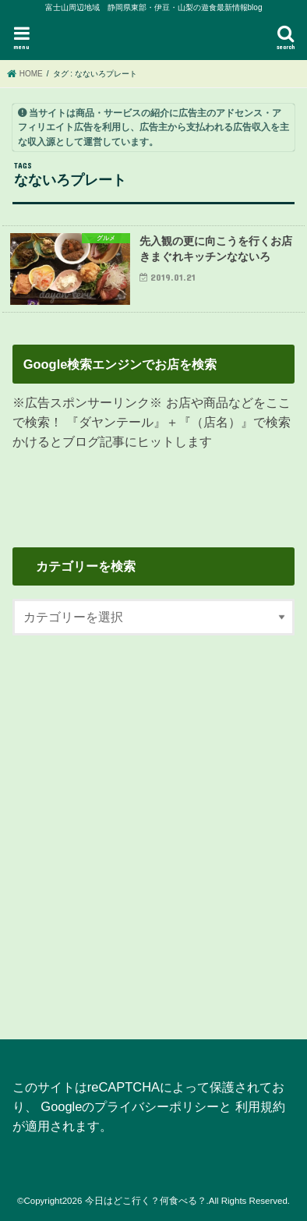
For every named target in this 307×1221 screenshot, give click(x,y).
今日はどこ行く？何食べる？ (145, 1200)
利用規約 (260, 1106)
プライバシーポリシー (156, 1106)
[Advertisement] (153, 828)
